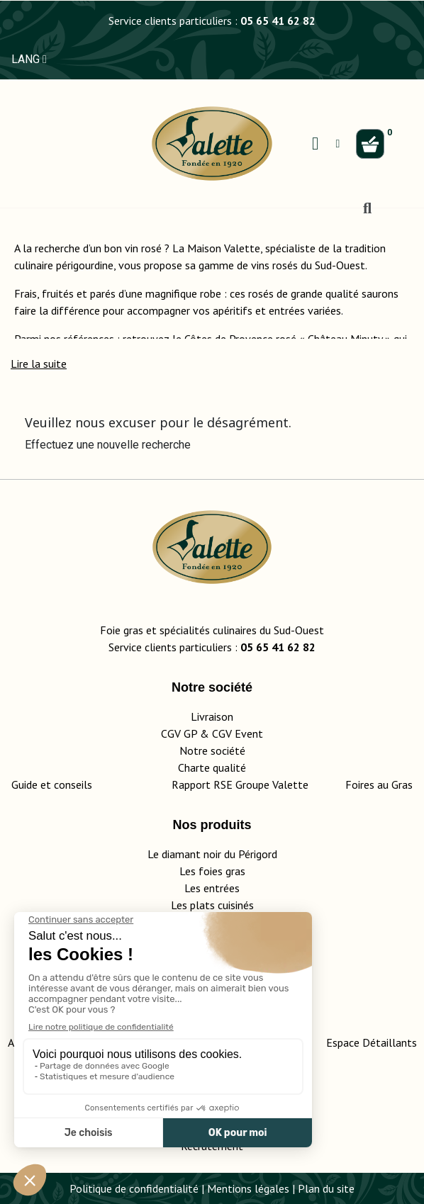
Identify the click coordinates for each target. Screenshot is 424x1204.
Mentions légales (248, 1188)
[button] (39, 363)
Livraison (212, 716)
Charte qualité (212, 767)
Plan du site (326, 1188)
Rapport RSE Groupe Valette (258, 784)
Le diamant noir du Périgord (212, 854)
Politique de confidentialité (134, 1188)
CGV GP (179, 733)
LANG (29, 59)
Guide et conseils (51, 784)
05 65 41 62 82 (278, 20)
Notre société (212, 750)
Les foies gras (212, 871)
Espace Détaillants (371, 1042)
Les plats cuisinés (212, 905)
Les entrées (212, 888)
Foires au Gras (379, 784)
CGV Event (237, 733)
